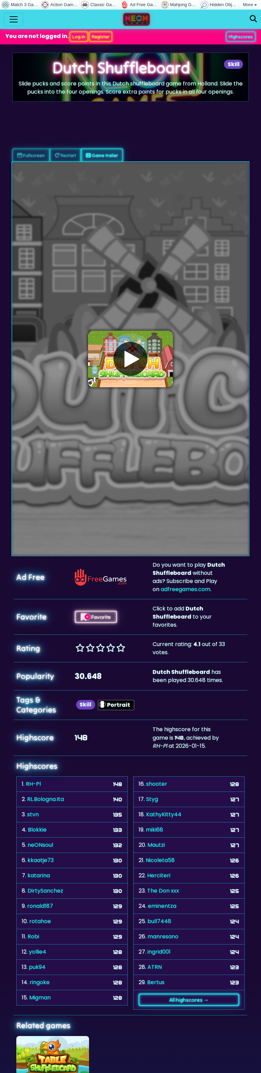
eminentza (162, 906)
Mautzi (156, 845)
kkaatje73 (41, 860)
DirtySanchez (45, 891)
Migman (40, 997)
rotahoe (40, 921)
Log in (78, 37)
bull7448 (159, 921)
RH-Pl (33, 784)
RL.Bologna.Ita (45, 799)
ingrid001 (159, 952)
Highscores (241, 37)
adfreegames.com (185, 589)
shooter (156, 784)
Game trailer (102, 155)
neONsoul (40, 845)
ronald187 (40, 906)
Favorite (96, 616)
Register (100, 37)
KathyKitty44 (163, 814)
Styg (152, 799)
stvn (33, 814)
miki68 (154, 830)
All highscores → (189, 999)
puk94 (37, 967)
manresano (162, 936)
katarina (39, 875)
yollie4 (37, 952)
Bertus (155, 982)
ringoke (40, 982)
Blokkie (37, 830)
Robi (33, 936)
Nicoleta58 (160, 860)
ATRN (154, 967)
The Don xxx (163, 891)
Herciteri (158, 875)
